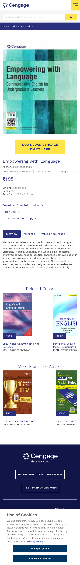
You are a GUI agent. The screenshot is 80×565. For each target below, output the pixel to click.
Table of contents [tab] (53, 234)
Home (6, 26)
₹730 (62, 413)
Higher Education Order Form (40, 474)
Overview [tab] (11, 234)
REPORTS (20, 509)
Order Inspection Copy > (19, 218)
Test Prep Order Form (40, 487)
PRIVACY (59, 509)
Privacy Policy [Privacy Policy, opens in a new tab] (34, 542)
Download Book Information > (22, 205)
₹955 (9, 335)
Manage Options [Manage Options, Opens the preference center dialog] (40, 550)
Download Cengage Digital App (40, 147)
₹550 (60, 335)
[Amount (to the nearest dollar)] (34, 17)
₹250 (9, 413)
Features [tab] (29, 234)
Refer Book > (11, 211)
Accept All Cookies (40, 560)
